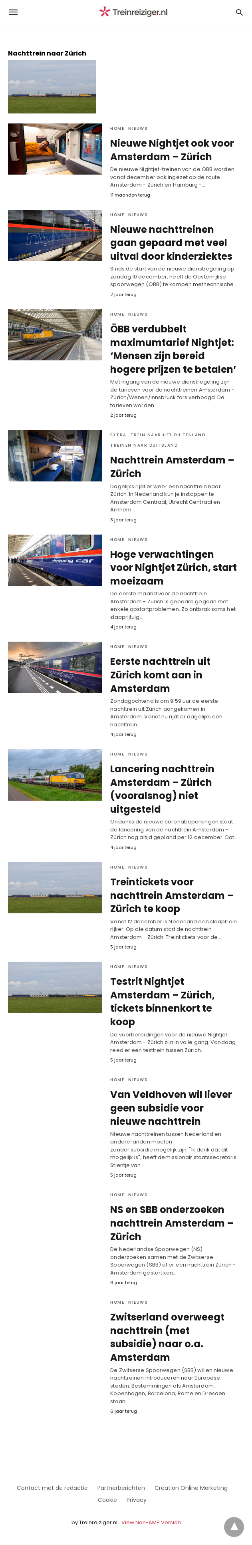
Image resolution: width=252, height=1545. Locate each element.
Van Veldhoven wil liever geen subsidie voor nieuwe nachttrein (171, 1108)
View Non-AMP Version (151, 1522)
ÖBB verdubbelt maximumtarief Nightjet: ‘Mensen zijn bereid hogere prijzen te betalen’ (173, 349)
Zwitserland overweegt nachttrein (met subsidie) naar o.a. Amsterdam (167, 1337)
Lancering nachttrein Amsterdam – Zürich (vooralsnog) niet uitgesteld (162, 789)
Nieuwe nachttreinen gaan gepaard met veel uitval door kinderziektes (171, 243)
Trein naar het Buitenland (168, 435)
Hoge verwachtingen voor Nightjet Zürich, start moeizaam (173, 568)
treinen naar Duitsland (144, 445)
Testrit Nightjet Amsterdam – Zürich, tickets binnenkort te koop (162, 1001)
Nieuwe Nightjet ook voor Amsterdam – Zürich (172, 150)
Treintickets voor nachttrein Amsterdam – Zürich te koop (172, 895)
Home (117, 128)
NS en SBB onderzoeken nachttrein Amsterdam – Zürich (172, 1223)
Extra (118, 435)
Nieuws (138, 128)
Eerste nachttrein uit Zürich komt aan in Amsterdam (160, 675)
